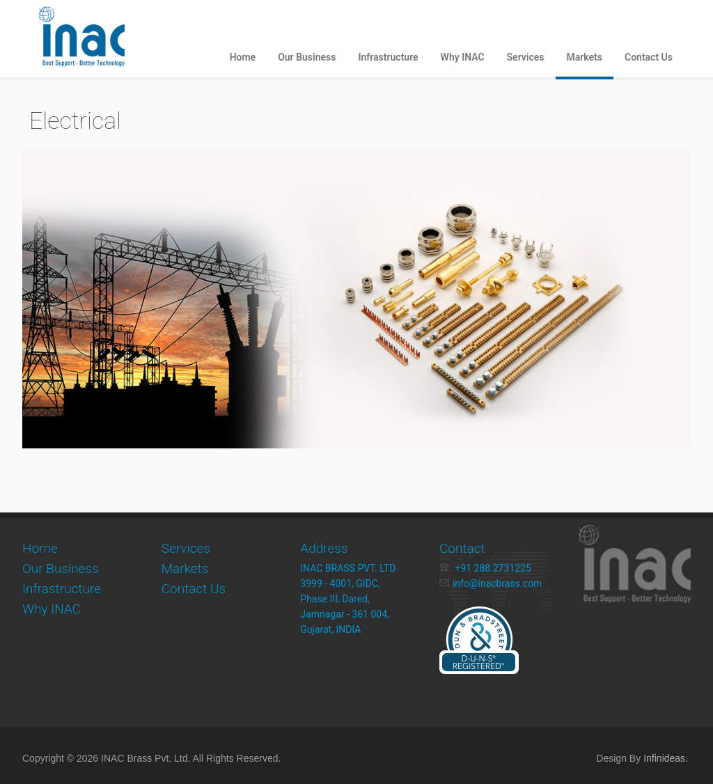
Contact (462, 548)
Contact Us (649, 57)
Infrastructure (388, 57)
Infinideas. (665, 758)
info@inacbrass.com (490, 583)
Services (525, 57)
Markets (585, 57)
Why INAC (463, 57)
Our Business (307, 57)
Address (323, 548)
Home (243, 57)
